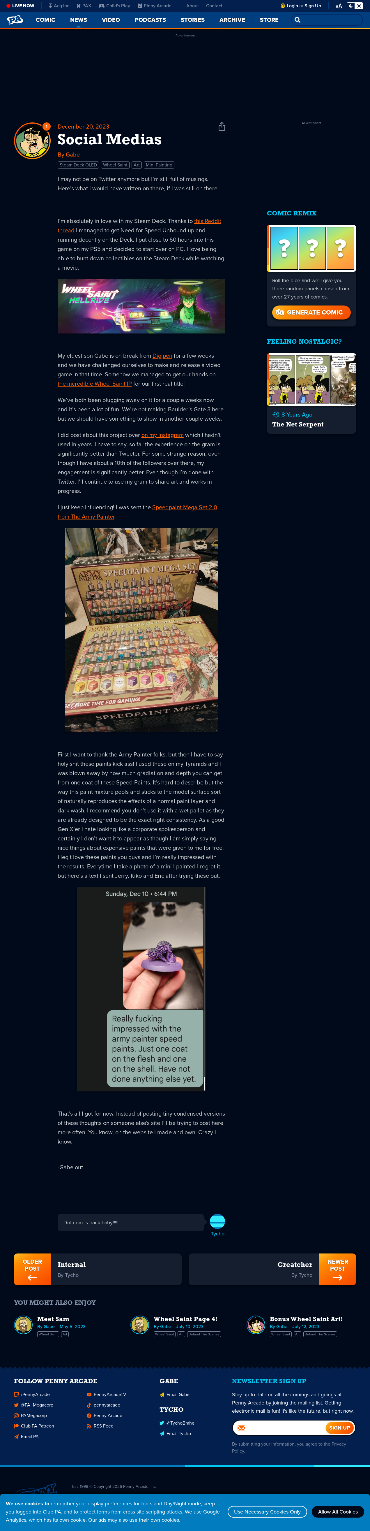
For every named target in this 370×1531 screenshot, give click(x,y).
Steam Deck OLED (78, 164)
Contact (214, 5)
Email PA (26, 1438)
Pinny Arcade (154, 5)
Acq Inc (59, 5)
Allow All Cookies (338, 1512)
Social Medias (110, 140)
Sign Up (313, 5)
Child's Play (114, 5)
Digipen (162, 355)
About (192, 5)
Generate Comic (309, 312)
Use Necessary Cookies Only (267, 1512)
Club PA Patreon (34, 1427)
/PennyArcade (32, 1396)
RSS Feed (100, 1427)
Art (137, 164)
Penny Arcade (104, 1417)
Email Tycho (175, 1435)
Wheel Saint (115, 164)
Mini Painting (159, 164)
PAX (84, 5)
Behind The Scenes (204, 1334)
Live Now (23, 5)
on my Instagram (162, 435)
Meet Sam (53, 1319)
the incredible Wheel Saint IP (95, 383)
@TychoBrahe (177, 1424)
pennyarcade (103, 1406)
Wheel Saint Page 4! (185, 1319)
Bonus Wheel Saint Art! (306, 1319)
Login (292, 5)
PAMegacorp (30, 1417)
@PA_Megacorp (33, 1406)
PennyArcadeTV (106, 1396)
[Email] (279, 1429)
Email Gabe (175, 1396)
